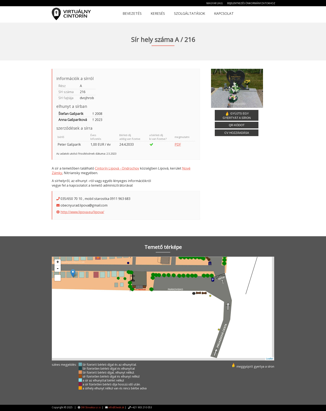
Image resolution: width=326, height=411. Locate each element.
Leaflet (269, 358)
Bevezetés (132, 13)
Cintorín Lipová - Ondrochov (117, 168)
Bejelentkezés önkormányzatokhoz (251, 3)
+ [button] (57, 262)
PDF (178, 144)
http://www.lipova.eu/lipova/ (82, 212)
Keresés (158, 13)
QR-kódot (236, 125)
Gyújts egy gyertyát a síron (237, 115)
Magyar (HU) (214, 3)
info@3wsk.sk (116, 407)
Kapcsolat (224, 13)
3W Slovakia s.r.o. (91, 407)
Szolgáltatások (189, 13)
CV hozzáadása (236, 132)
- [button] (57, 269)
